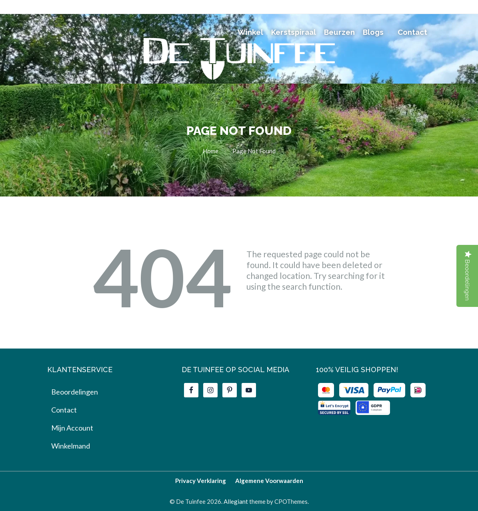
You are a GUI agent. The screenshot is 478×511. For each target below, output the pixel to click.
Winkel (250, 32)
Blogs (373, 32)
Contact (412, 32)
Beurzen (339, 32)
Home (210, 150)
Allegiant (236, 501)
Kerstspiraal (293, 32)
